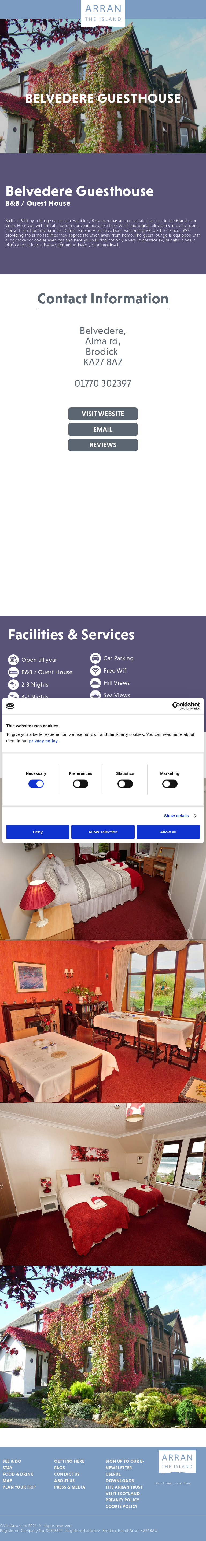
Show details (176, 815)
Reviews (103, 445)
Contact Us (67, 1474)
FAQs (59, 1467)
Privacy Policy (122, 1499)
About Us (64, 1480)
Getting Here (69, 1461)
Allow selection (102, 831)
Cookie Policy (122, 1506)
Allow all (168, 831)
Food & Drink (18, 1474)
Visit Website (103, 413)
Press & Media (70, 1486)
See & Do (12, 1461)
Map (7, 1480)
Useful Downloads (120, 1477)
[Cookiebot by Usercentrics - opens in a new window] (176, 706)
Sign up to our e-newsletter (125, 1464)
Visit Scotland (123, 1493)
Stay (8, 1467)
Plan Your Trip (19, 1486)
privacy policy (43, 740)
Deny (38, 831)
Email (103, 429)
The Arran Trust (124, 1486)
